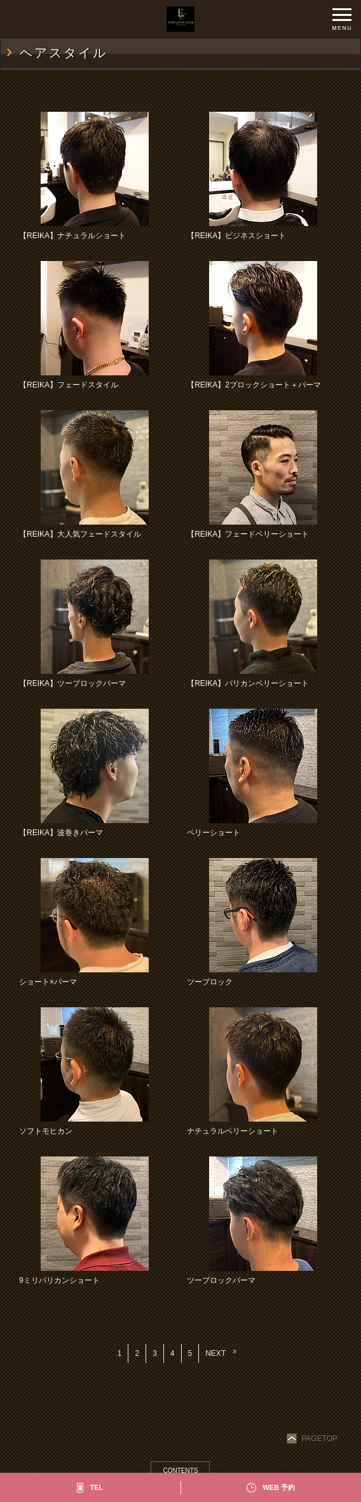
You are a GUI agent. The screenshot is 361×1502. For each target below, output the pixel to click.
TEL (96, 1487)
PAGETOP (313, 1438)
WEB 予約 (278, 1487)
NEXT (215, 1353)
